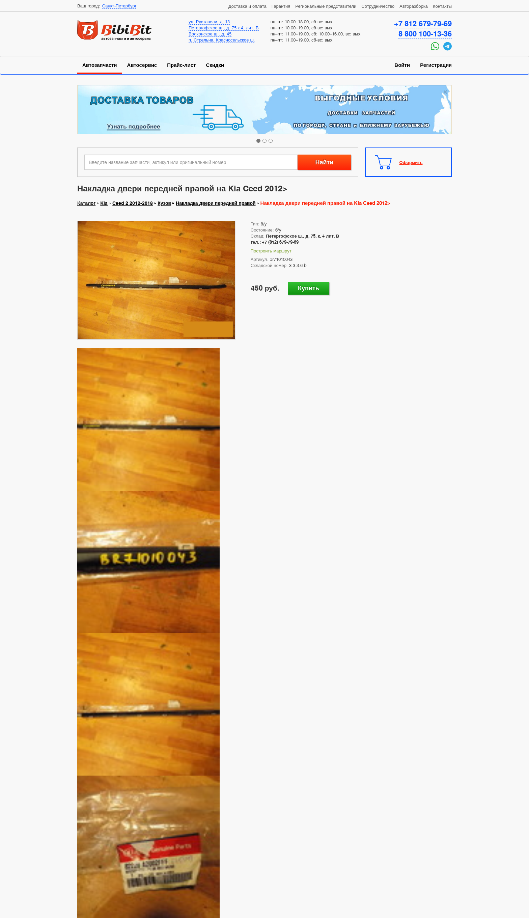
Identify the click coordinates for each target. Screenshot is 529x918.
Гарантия (281, 6)
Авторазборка (413, 6)
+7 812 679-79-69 (423, 23)
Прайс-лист (181, 65)
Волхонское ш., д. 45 (210, 33)
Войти (402, 65)
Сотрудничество (377, 6)
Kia (104, 203)
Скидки (215, 65)
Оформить (411, 162)
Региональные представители (325, 6)
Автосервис (142, 65)
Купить (308, 288)
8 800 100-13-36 (425, 33)
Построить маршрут (271, 250)
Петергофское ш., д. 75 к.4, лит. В (224, 27)
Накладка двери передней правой (215, 203)
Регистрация (436, 65)
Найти (324, 162)
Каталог (86, 203)
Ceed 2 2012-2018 (132, 203)
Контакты (442, 6)
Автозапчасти (99, 65)
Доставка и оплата (247, 6)
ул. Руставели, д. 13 (209, 21)
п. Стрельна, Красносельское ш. (222, 40)
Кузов (164, 203)
